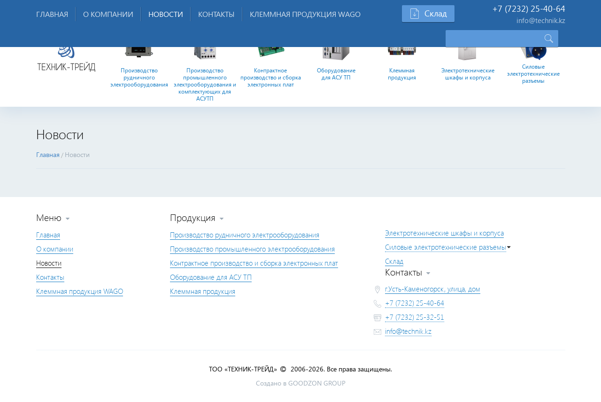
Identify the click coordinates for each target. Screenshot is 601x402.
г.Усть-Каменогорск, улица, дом (432, 288)
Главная (52, 14)
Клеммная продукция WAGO (305, 14)
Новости (165, 14)
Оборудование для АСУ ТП (336, 74)
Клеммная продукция (402, 74)
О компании (108, 14)
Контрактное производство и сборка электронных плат (270, 77)
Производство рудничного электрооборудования (139, 77)
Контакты (216, 14)
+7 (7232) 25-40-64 (414, 302)
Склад (394, 261)
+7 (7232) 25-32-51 (414, 317)
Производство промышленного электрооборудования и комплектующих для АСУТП (205, 84)
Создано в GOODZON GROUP (301, 382)
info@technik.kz (408, 331)
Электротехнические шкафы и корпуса (467, 74)
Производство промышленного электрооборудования (252, 248)
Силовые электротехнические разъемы (533, 73)
